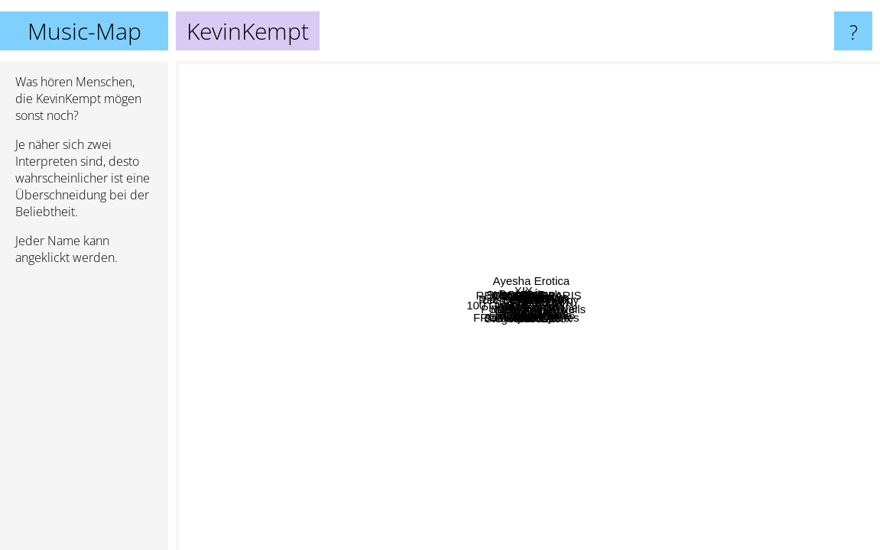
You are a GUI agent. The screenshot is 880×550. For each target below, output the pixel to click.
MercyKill (304, 352)
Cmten (542, 333)
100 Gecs (347, 332)
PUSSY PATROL (402, 409)
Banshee (587, 186)
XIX (419, 218)
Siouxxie (603, 286)
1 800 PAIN (544, 283)
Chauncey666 (550, 257)
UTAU (712, 111)
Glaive (409, 437)
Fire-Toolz (508, 397)
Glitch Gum (553, 350)
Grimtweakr (773, 418)
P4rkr (514, 383)
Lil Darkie (336, 367)
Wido (794, 398)
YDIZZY (659, 443)
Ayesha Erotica (620, 110)
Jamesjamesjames (476, 539)
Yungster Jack (591, 242)
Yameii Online (706, 360)
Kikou (529, 155)
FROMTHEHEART (457, 442)
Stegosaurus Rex (480, 368)
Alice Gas (667, 391)
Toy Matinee (528, 532)
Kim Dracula (680, 248)
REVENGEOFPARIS (480, 187)
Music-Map (84, 31)
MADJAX (717, 205)
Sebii (489, 412)
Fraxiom (612, 427)
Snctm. (343, 485)
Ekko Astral (380, 473)
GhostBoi (406, 179)
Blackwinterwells (574, 378)
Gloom (417, 160)
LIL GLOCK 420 (328, 208)
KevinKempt (528, 305)
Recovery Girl (419, 283)
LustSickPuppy (582, 230)
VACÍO (532, 98)
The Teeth (792, 174)
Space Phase (458, 73)
